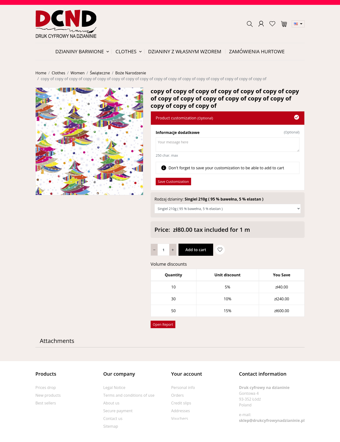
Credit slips (181, 403)
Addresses (180, 410)
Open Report (163, 324)
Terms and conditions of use (128, 395)
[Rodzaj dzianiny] (227, 208)
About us (111, 403)
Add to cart (196, 249)
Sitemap (110, 426)
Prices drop (45, 387)
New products (48, 395)
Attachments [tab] (57, 341)
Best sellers (45, 403)
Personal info (183, 387)
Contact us (112, 418)
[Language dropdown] (298, 23)
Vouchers (179, 418)
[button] (250, 24)
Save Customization (173, 181)
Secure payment (118, 410)
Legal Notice (114, 387)
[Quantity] (163, 250)
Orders (177, 395)
